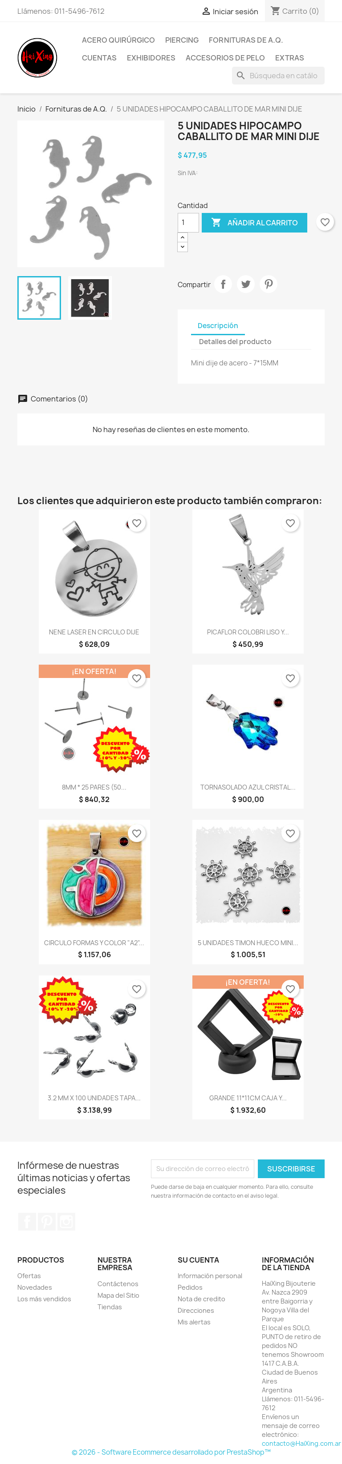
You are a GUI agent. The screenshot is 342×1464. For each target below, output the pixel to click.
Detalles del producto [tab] (235, 341)
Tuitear (246, 284)
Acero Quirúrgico (118, 40)
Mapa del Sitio (118, 1295)
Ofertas (29, 1275)
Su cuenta (198, 1260)
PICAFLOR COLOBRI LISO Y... (248, 632)
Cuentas (99, 58)
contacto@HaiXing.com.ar (301, 1443)
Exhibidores (151, 58)
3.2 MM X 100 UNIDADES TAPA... (94, 1098)
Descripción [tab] (218, 325)
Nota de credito (201, 1299)
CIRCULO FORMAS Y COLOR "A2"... (94, 943)
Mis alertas (194, 1322)
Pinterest (268, 284)
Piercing (182, 40)
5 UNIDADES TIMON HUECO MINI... (248, 943)
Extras (289, 58)
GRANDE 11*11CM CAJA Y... (248, 1098)
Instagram (66, 1222)
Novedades (34, 1287)
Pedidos (190, 1287)
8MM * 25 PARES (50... (94, 787)
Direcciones (196, 1310)
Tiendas (110, 1307)
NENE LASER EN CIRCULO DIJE (94, 632)
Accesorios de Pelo (225, 58)
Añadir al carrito (254, 223)
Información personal (210, 1275)
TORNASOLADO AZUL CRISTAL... (248, 787)
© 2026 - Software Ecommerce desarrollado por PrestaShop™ (171, 1452)
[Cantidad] (188, 223)
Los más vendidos (44, 1299)
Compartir (223, 284)
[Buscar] (278, 75)
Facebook (27, 1222)
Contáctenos (118, 1283)
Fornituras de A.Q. (246, 40)
